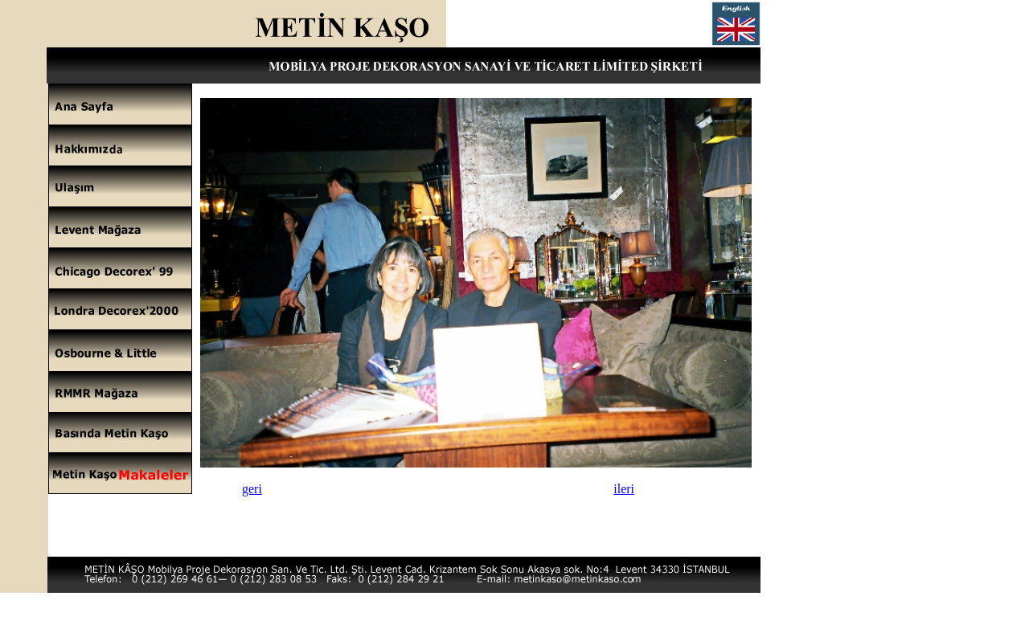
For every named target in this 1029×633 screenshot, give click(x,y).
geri (252, 489)
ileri (623, 489)
